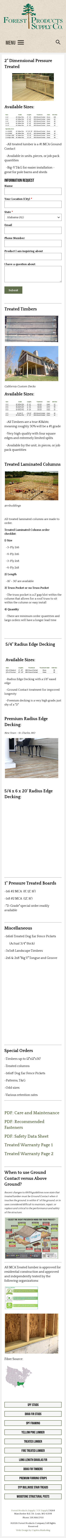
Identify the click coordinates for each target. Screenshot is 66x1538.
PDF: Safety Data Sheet (26, 1136)
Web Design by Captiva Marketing (33, 1530)
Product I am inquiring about (23, 251)
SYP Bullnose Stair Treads (33, 1487)
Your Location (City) (17, 199)
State (7, 212)
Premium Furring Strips (33, 1478)
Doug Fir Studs (33, 1414)
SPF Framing (33, 1423)
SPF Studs (33, 1405)
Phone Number (14, 238)
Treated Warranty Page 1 (28, 1145)
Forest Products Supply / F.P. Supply (29, 1510)
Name (8, 186)
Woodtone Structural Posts (33, 1496)
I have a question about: (20, 264)
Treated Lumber (33, 1441)
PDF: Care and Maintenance (31, 1113)
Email (8, 225)
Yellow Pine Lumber (33, 1432)
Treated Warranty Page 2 (29, 1154)
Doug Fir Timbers (33, 1469)
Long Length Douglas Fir (33, 1460)
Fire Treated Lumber (33, 1451)
